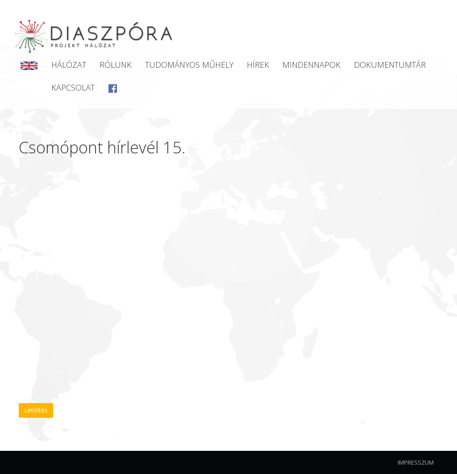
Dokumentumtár (390, 64)
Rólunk (116, 64)
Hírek (258, 64)
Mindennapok (312, 64)
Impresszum (416, 462)
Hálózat (68, 64)
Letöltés (36, 410)
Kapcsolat (73, 87)
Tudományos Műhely (189, 64)
